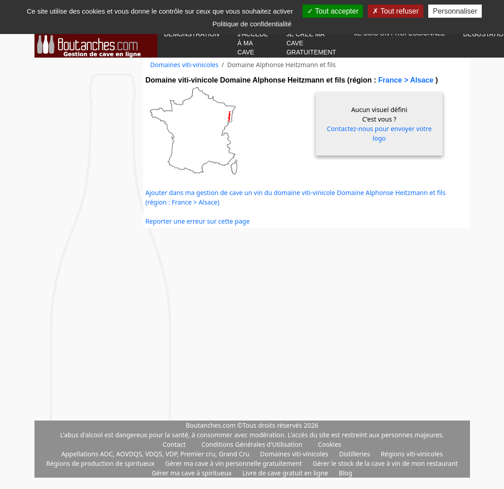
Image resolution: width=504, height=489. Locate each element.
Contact (174, 444)
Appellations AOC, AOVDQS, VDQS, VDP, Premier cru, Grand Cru (156, 454)
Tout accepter (332, 11)
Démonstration (192, 34)
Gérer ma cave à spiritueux (192, 473)
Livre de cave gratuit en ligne (286, 473)
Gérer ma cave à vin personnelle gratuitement (234, 463)
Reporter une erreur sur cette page (198, 221)
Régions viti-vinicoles (412, 454)
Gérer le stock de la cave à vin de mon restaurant (385, 463)
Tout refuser (395, 11)
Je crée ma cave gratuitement (311, 43)
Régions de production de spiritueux (101, 463)
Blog (345, 473)
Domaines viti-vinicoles (184, 64)
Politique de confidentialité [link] (251, 24)
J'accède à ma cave (252, 43)
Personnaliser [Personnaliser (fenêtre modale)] (455, 11)
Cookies (329, 444)
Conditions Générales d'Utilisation (251, 444)
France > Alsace (406, 80)
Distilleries (355, 454)
